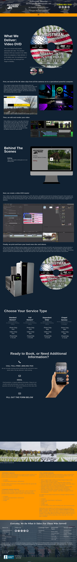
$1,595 (31, 337)
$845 (30, 333)
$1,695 (65, 337)
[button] (38, 14)
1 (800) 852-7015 (64, 5)
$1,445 (14, 337)
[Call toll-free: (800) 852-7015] (19, 362)
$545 (47, 329)
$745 (13, 329)
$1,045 (48, 337)
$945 (64, 333)
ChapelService (64, 318)
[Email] (19, 376)
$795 (30, 329)
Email (20, 380)
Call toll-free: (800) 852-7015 (19, 366)
